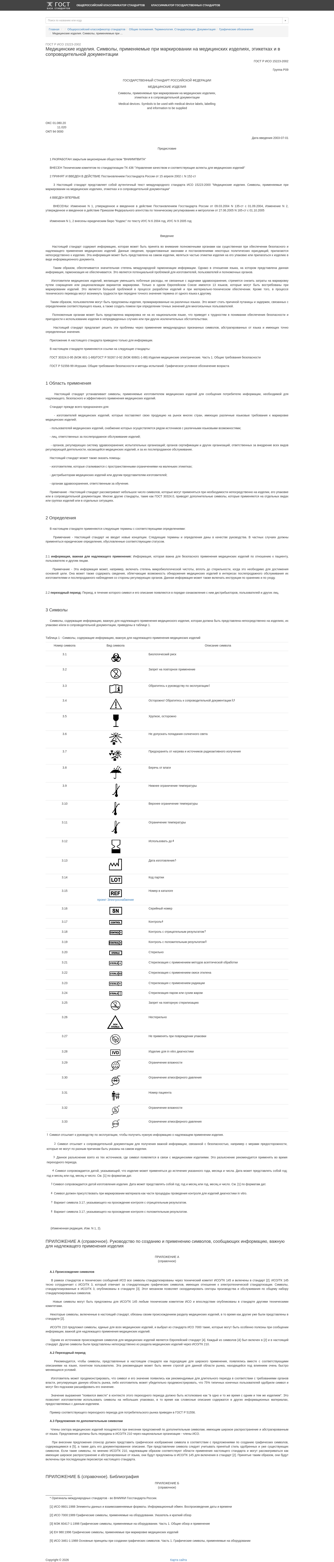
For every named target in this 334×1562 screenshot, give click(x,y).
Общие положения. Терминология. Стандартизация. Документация (172, 29)
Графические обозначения (236, 29)
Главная (54, 29)
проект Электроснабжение (115, 899)
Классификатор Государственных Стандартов (185, 5)
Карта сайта (178, 1560)
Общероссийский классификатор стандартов (110, 5)
